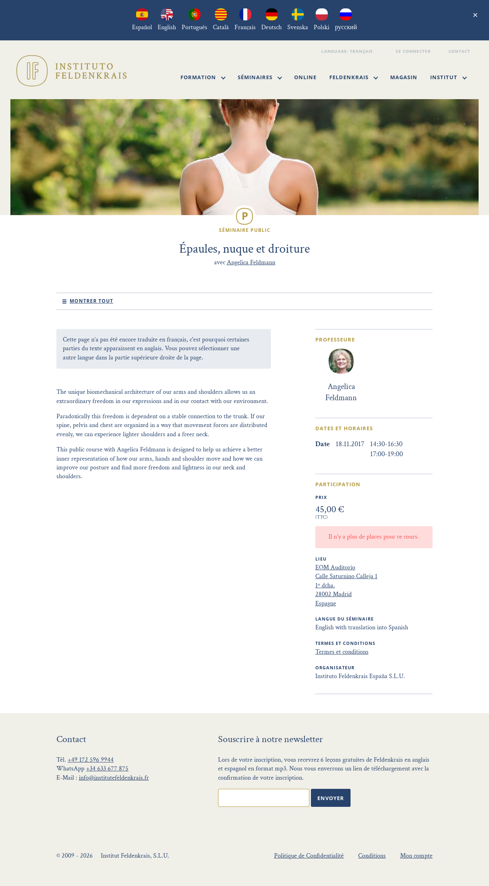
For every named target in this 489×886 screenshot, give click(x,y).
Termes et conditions (342, 652)
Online (305, 77)
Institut (448, 77)
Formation (203, 77)
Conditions (372, 856)
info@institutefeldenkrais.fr (114, 778)
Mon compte (416, 856)
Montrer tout (91, 300)
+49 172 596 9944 (91, 760)
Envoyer (330, 798)
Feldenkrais (353, 77)
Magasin (403, 77)
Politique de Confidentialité (309, 856)
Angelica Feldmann (251, 262)
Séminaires (260, 77)
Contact (460, 51)
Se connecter (414, 51)
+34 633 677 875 (107, 768)
